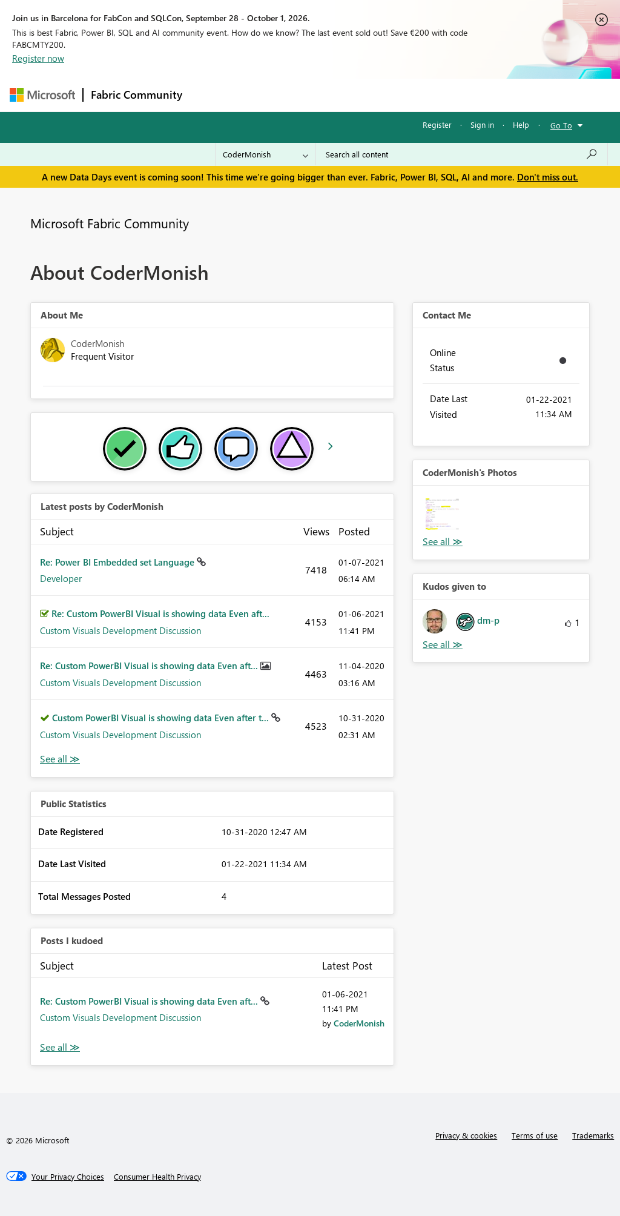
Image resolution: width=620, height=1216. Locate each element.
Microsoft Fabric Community (109, 222)
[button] (442, 515)
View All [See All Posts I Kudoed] (60, 1047)
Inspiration (263, 95)
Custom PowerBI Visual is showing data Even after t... (161, 718)
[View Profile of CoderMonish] (359, 1023)
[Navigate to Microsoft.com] (42, 95)
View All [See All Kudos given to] (443, 645)
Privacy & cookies (466, 1135)
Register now (38, 58)
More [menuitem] (462, 95)
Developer (61, 578)
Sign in (482, 124)
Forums (210, 95)
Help (521, 124)
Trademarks (593, 1135)
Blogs (420, 95)
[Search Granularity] (265, 154)
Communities (366, 95)
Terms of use (535, 1135)
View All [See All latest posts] (60, 759)
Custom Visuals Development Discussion (120, 630)
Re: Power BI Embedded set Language (118, 562)
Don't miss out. (547, 177)
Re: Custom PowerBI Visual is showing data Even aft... (160, 613)
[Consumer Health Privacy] (157, 1177)
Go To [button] (561, 125)
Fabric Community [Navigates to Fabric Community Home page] (136, 94)
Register (437, 124)
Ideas (312, 95)
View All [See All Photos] (443, 542)
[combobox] (461, 154)
